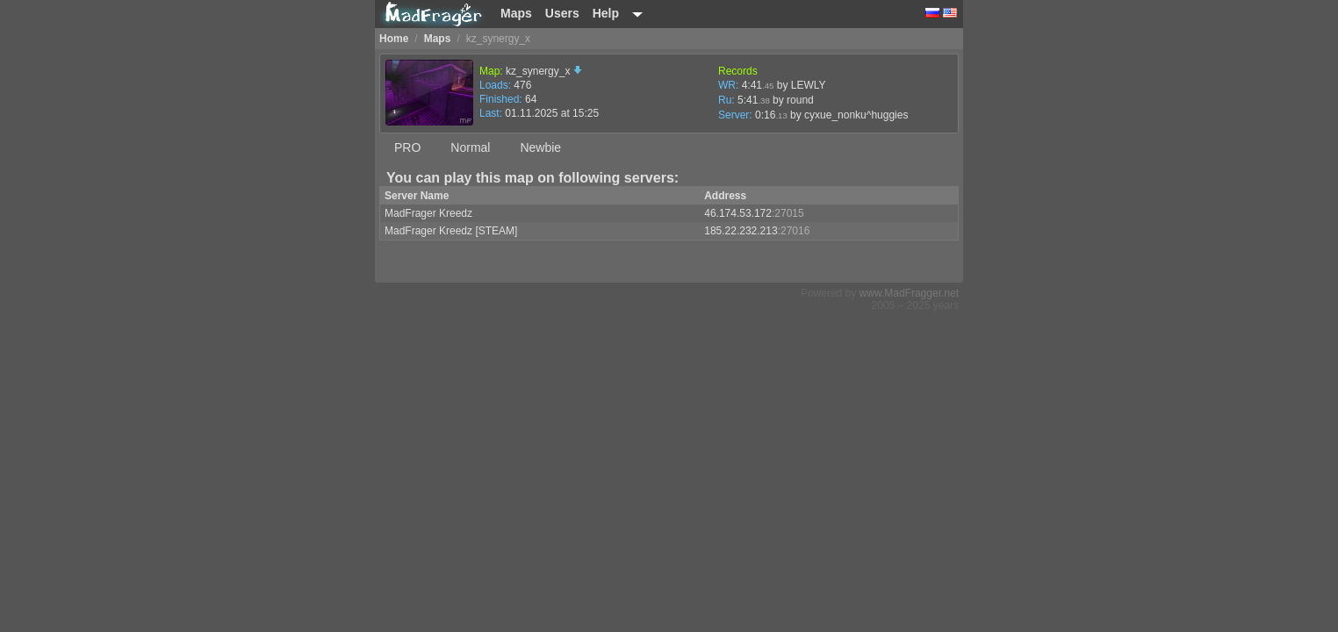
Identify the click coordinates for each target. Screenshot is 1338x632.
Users (562, 13)
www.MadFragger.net (909, 293)
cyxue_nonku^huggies (856, 115)
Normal (470, 147)
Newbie (540, 147)
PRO (407, 147)
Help (606, 13)
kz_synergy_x (544, 71)
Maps (516, 13)
